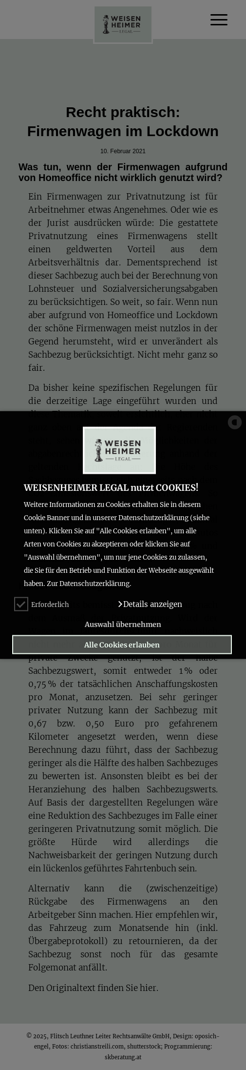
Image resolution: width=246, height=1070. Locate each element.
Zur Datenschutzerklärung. (89, 584)
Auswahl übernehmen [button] (123, 624)
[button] (150, 604)
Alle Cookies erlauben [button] (122, 644)
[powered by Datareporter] (235, 428)
